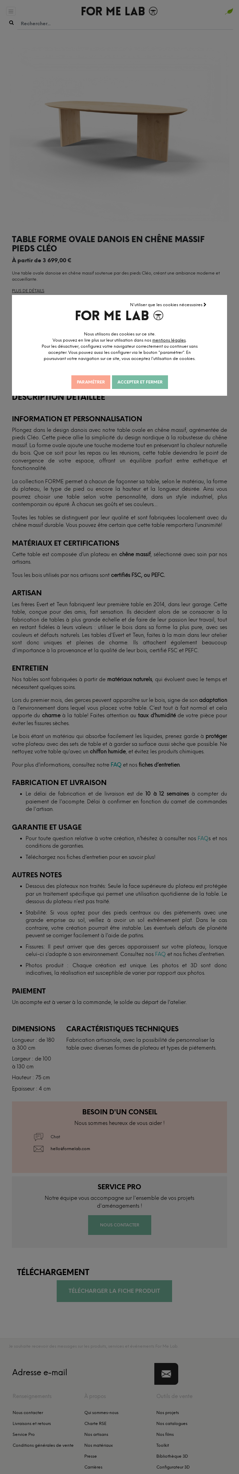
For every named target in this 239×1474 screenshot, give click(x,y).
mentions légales (177, 339)
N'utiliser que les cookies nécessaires (176, 304)
